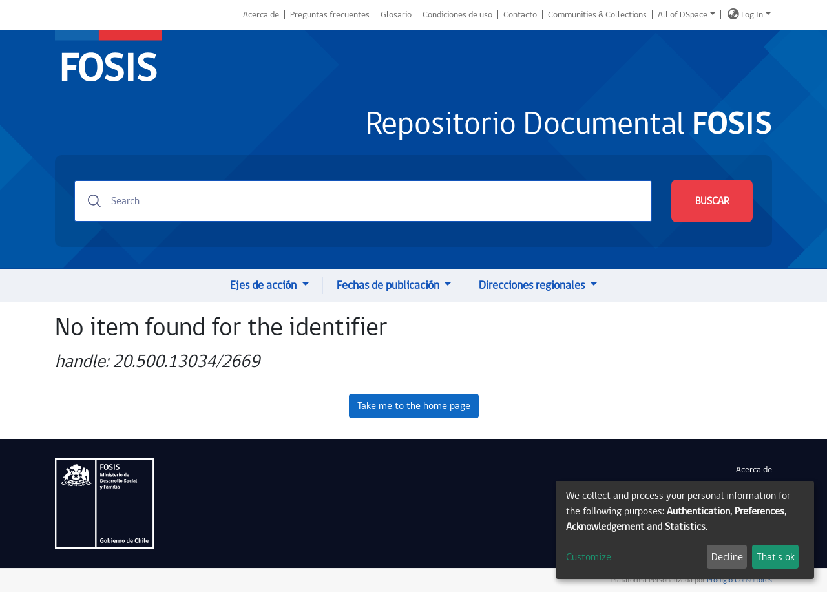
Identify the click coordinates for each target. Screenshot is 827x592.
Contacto (520, 14)
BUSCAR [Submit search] (712, 201)
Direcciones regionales (533, 285)
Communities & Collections (597, 14)
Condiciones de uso (457, 14)
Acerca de (261, 14)
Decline (727, 557)
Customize (588, 557)
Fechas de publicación (389, 285)
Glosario (396, 14)
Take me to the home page (413, 406)
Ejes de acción (264, 285)
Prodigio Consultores (738, 580)
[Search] (363, 201)
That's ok (776, 557)
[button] (733, 14)
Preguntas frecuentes (330, 14)
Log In (752, 14)
